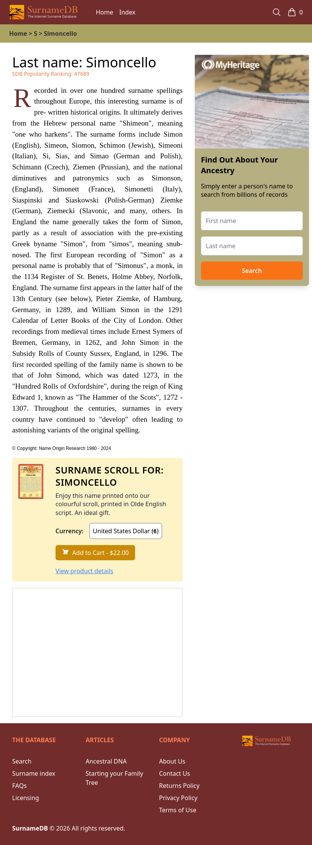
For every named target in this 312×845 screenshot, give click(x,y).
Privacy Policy (178, 798)
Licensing (25, 798)
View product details (84, 571)
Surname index (33, 773)
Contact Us (174, 773)
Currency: (69, 531)
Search (252, 270)
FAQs (19, 785)
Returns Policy (179, 785)
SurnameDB (30, 828)
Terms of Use (177, 810)
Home (104, 12)
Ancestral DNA (106, 761)
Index (127, 12)
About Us (172, 761)
